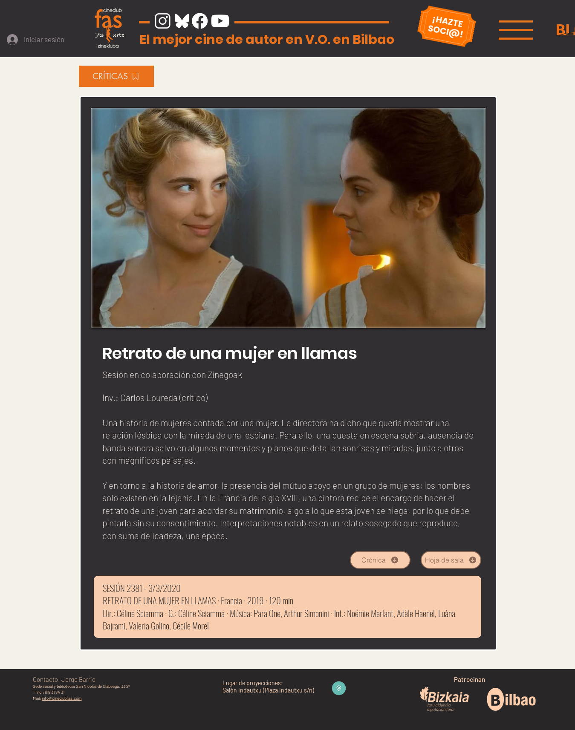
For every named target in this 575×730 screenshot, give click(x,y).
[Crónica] (380, 560)
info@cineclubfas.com (61, 698)
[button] (516, 30)
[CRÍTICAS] (116, 76)
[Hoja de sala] (451, 560)
